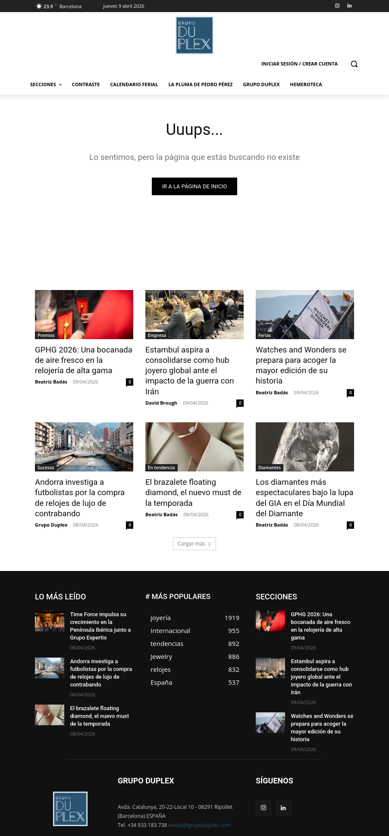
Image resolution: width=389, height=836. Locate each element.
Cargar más (194, 526)
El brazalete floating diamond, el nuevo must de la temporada (193, 478)
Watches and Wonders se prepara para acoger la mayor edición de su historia (303, 359)
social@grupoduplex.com (200, 794)
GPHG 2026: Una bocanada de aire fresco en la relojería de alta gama (80, 359)
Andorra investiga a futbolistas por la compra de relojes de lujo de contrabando (84, 478)
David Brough (161, 389)
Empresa (157, 336)
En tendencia (161, 454)
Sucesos (46, 454)
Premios (46, 336)
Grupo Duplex (51, 498)
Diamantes (269, 454)
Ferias (264, 336)
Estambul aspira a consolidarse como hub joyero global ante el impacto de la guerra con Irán (194, 364)
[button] (354, 64)
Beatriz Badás (51, 380)
